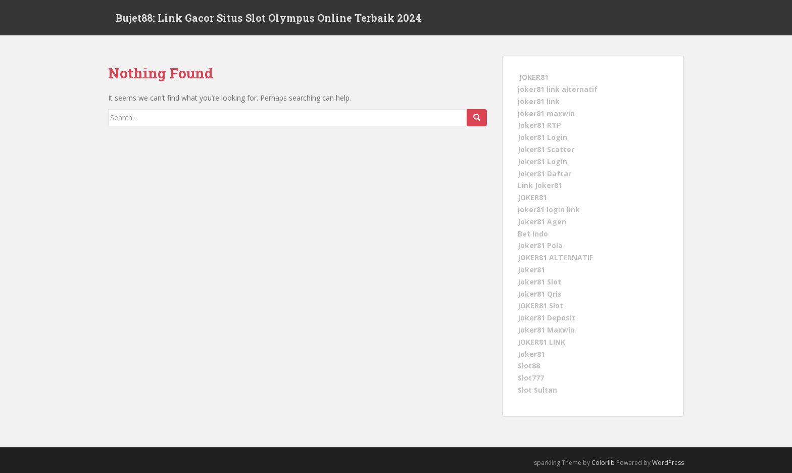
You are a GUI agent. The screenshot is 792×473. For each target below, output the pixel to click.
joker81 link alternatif (558, 89)
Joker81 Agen (542, 221)
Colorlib (603, 462)
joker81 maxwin (546, 113)
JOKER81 (534, 77)
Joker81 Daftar (544, 173)
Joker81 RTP (539, 125)
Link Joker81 (540, 185)
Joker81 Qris (540, 293)
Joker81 (531, 269)
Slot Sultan (537, 390)
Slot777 (531, 378)
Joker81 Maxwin (546, 330)
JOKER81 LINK (541, 342)
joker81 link (539, 101)
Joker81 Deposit (546, 317)
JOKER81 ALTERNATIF (555, 257)
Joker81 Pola (540, 245)
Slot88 (529, 365)
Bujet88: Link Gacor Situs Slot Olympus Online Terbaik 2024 (268, 17)
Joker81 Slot (539, 282)
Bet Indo (533, 233)
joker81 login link (549, 209)
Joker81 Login (542, 137)
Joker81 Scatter (546, 149)
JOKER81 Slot (540, 305)
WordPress (668, 462)
